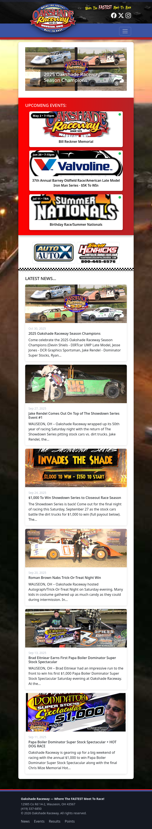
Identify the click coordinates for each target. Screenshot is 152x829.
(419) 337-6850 (31, 809)
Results (54, 821)
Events (39, 821)
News (25, 821)
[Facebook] (114, 16)
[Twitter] (121, 16)
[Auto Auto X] (53, 253)
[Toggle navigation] (125, 31)
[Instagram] (128, 16)
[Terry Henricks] (98, 253)
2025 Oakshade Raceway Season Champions (72, 77)
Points (70, 821)
